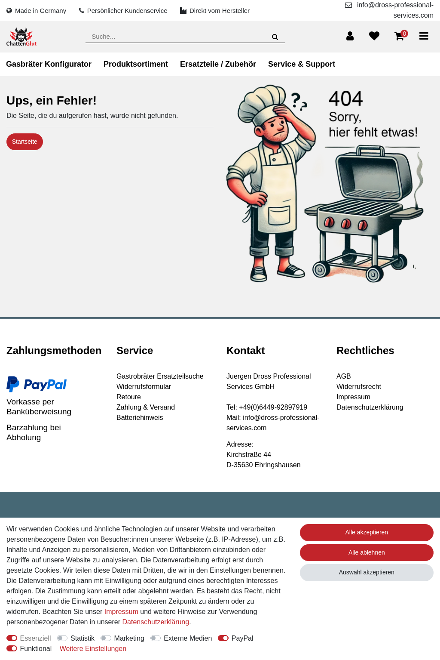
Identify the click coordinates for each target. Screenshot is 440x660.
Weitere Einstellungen (93, 648)
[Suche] (275, 36)
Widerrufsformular (143, 386)
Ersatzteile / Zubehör (218, 64)
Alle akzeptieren (366, 532)
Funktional (36, 648)
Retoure (128, 397)
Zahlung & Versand (145, 407)
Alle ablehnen (366, 552)
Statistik (82, 638)
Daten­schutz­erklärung (155, 622)
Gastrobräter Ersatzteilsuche (160, 376)
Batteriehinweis (139, 417)
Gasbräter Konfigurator (49, 64)
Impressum (353, 397)
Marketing (129, 638)
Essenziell (35, 638)
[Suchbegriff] (185, 36)
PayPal (243, 638)
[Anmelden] (350, 36)
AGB (343, 376)
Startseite (24, 141)
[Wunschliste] (374, 36)
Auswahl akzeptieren (366, 572)
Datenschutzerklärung (369, 407)
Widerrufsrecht (358, 386)
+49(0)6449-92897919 (273, 407)
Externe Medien (188, 638)
